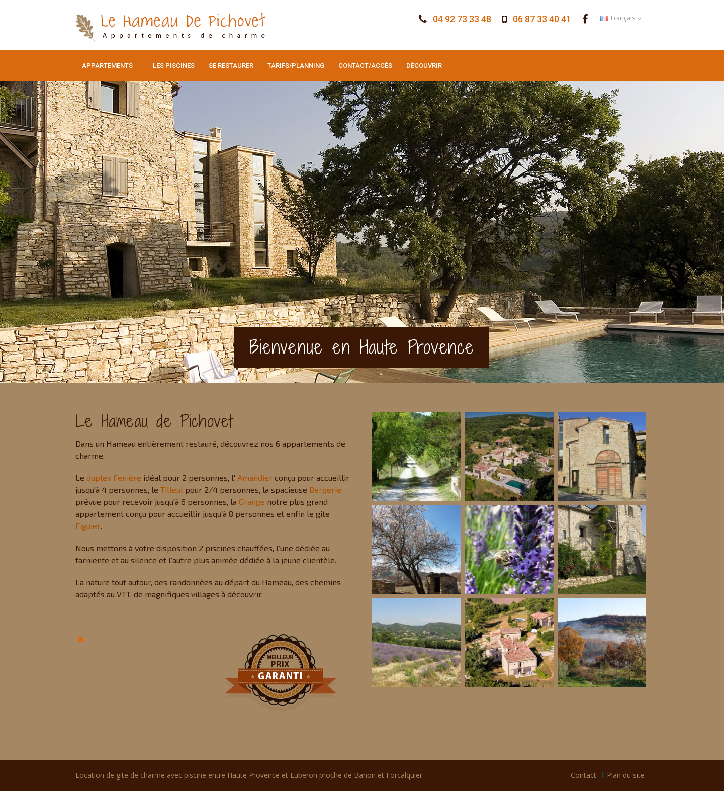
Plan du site (626, 775)
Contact (583, 775)
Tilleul (171, 489)
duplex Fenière (113, 477)
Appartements (107, 65)
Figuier (88, 526)
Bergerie (325, 489)
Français (620, 18)
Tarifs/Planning (295, 65)
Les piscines (174, 65)
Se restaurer (231, 65)
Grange (252, 501)
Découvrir (424, 65)
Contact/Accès (365, 65)
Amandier (255, 477)
